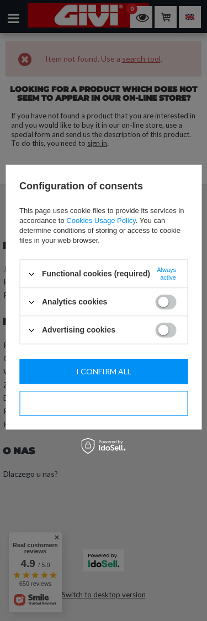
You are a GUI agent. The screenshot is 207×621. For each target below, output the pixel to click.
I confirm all (103, 371)
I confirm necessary (104, 403)
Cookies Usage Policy (100, 220)
